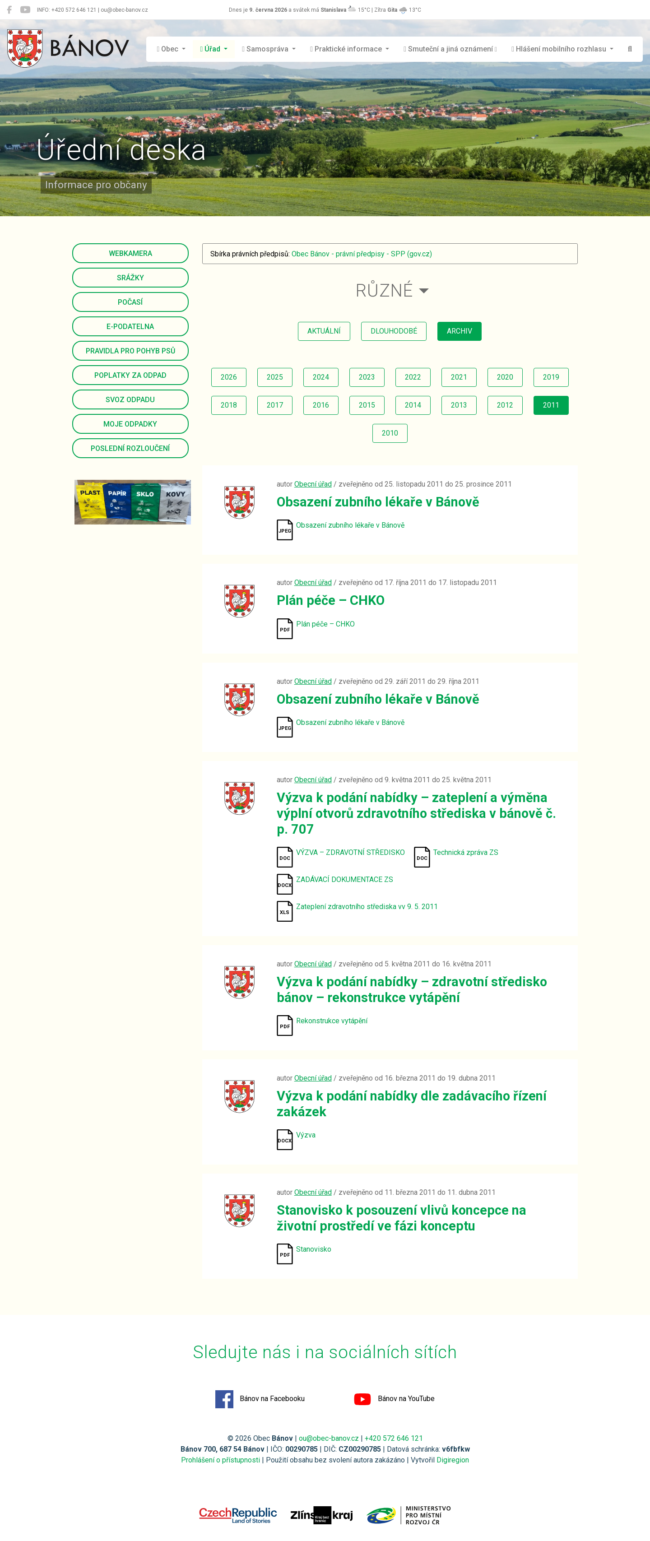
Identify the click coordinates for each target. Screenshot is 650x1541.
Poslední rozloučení (130, 448)
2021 (459, 377)
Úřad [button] (211, 49)
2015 (367, 405)
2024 (321, 377)
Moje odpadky (130, 424)
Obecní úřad (313, 484)
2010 (390, 433)
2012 (505, 405)
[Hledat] (630, 49)
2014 (413, 405)
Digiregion (452, 1460)
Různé (384, 290)
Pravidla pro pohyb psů (130, 351)
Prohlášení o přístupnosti (220, 1460)
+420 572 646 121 (394, 1438)
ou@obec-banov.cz (329, 1438)
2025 (275, 377)
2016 (321, 405)
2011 (551, 405)
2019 (551, 377)
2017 (275, 405)
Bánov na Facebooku (260, 1399)
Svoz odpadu (130, 399)
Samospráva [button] (266, 49)
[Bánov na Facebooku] (9, 10)
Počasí (130, 302)
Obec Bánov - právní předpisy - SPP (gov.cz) (362, 254)
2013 (459, 405)
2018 (229, 405)
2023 (367, 377)
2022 (413, 377)
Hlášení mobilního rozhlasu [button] (559, 49)
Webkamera (130, 253)
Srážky (130, 278)
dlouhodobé (394, 331)
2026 (229, 377)
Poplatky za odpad (130, 375)
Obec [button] (169, 49)
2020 (505, 377)
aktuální (324, 331)
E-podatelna (130, 326)
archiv (459, 331)
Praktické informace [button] (347, 49)
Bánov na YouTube (394, 1399)
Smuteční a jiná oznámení (450, 49)
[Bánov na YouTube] (25, 10)
